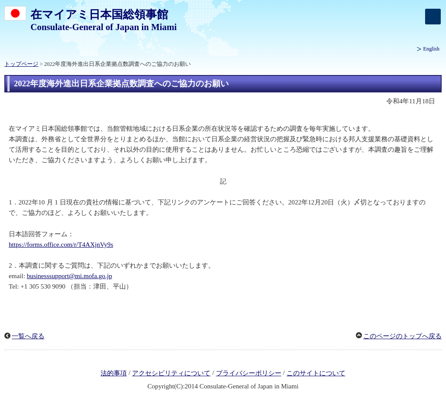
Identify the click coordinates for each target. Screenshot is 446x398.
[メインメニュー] (433, 16)
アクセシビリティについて (171, 373)
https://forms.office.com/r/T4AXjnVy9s (61, 244)
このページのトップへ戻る (402, 336)
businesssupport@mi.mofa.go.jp (69, 275)
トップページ (21, 64)
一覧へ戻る (28, 336)
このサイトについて (316, 373)
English (431, 49)
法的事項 (114, 373)
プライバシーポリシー (248, 373)
